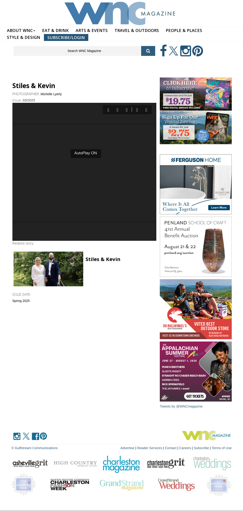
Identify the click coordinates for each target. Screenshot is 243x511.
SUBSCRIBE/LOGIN (66, 37)
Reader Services (154, 447)
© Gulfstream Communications (33, 447)
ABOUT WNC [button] (21, 30)
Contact (173, 447)
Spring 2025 (21, 301)
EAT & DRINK (55, 30)
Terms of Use (222, 447)
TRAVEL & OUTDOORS (136, 30)
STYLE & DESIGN (23, 37)
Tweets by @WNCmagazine (181, 406)
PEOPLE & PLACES (184, 30)
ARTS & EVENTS (92, 30)
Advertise (132, 447)
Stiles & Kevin (103, 259)
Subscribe (203, 447)
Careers (187, 447)
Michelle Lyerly (51, 94)
